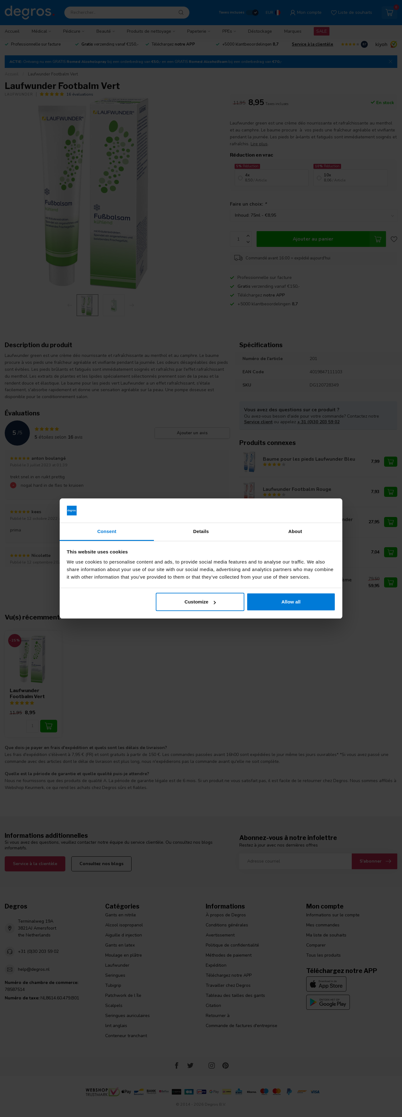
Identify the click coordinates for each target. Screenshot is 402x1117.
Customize (200, 601)
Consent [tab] (107, 531)
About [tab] (295, 531)
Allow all (291, 601)
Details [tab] (201, 531)
